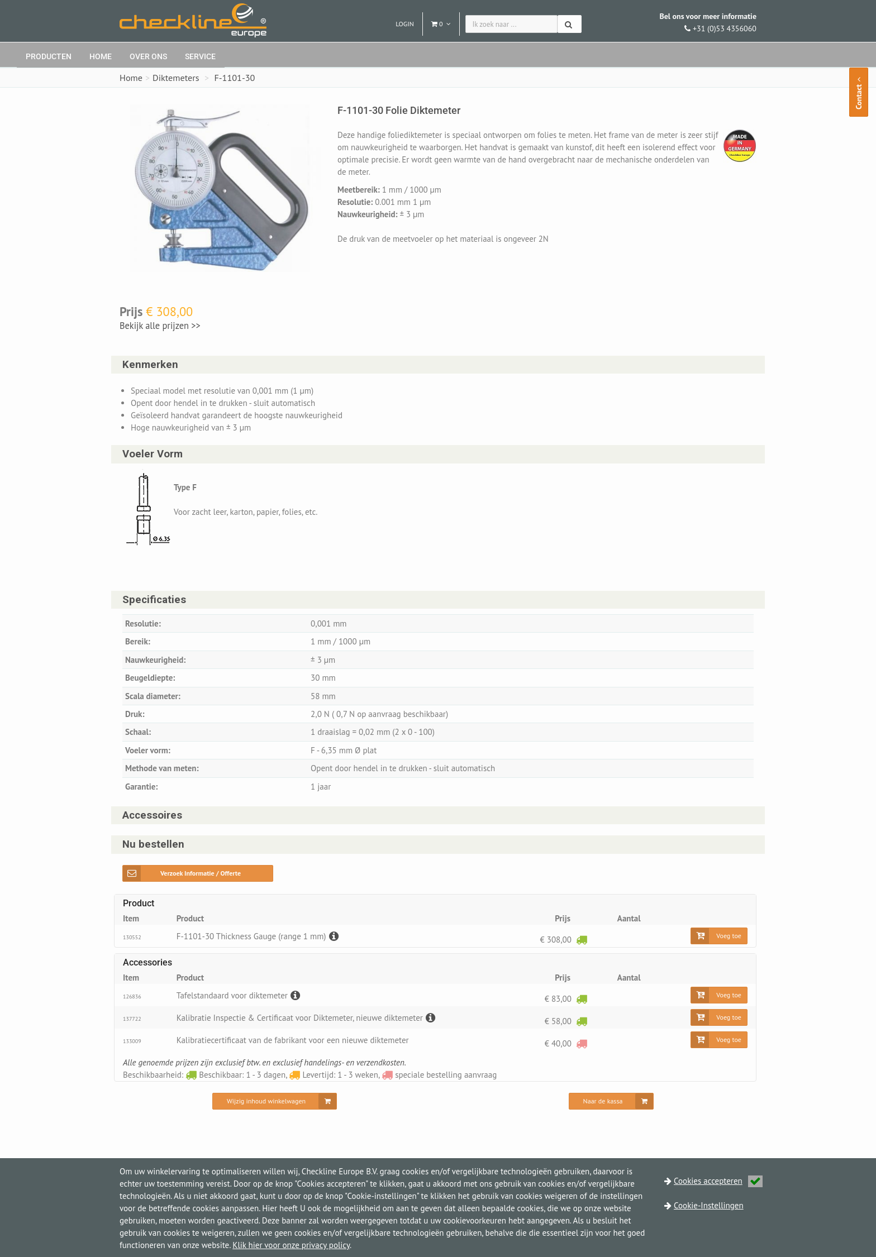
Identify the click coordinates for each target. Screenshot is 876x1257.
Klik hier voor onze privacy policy (291, 1245)
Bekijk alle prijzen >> (160, 325)
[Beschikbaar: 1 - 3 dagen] (581, 939)
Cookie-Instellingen (709, 1205)
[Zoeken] (570, 24)
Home (100, 56)
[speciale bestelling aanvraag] (581, 1043)
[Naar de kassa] (611, 1101)
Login (405, 24)
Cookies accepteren (718, 1180)
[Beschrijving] (332, 936)
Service (200, 56)
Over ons (148, 56)
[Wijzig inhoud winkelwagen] (274, 1101)
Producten (49, 56)
